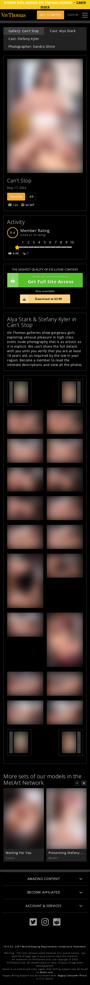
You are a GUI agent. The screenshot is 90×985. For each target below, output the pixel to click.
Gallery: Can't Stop (23, 31)
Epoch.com (46, 972)
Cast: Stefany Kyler (23, 38)
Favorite (16, 196)
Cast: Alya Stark (62, 31)
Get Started (51, 15)
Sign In (73, 15)
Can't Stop (19, 180)
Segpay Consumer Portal (72, 975)
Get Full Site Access (43, 280)
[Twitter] (33, 922)
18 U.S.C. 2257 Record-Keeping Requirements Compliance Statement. (45, 946)
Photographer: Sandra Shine (31, 46)
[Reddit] (56, 922)
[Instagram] (45, 922)
